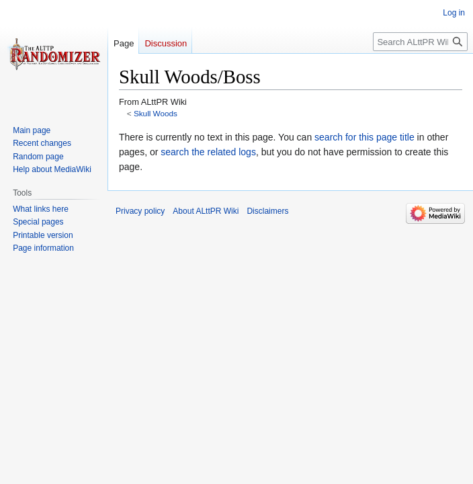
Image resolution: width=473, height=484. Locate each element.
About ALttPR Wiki (206, 211)
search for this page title (364, 137)
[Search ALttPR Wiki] (420, 41)
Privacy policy (140, 211)
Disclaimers (267, 211)
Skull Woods (155, 113)
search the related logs (208, 152)
